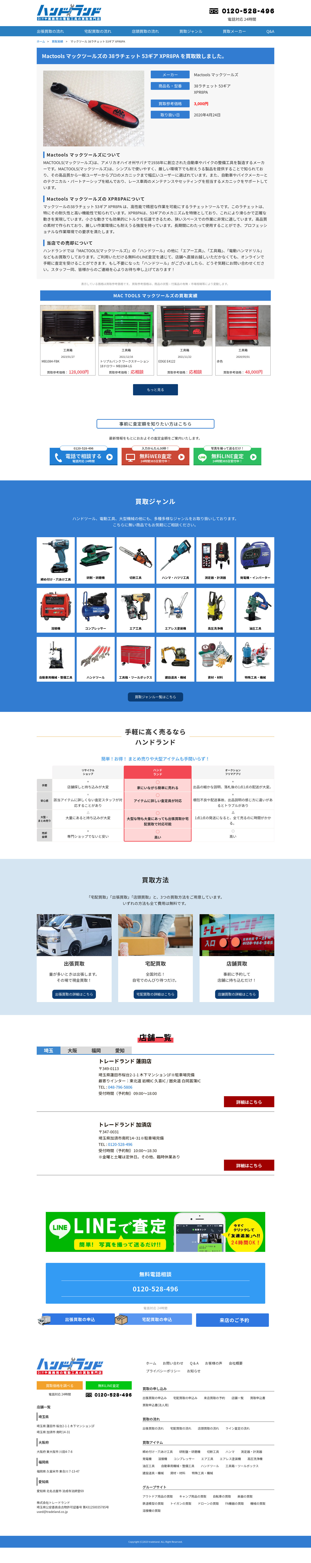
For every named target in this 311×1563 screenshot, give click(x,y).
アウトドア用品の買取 (158, 1496)
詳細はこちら (249, 1102)
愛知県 (43, 1481)
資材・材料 (177, 1473)
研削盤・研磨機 (189, 1451)
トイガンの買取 (180, 1503)
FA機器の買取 (234, 1503)
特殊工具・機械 (202, 1473)
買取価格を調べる (60, 1385)
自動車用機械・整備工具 (177, 1465)
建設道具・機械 (153, 1473)
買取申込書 (257, 1397)
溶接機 (162, 1458)
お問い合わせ (173, 1362)
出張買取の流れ (50, 31)
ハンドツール (210, 1465)
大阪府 (43, 1442)
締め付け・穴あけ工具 (158, 1451)
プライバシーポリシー (163, 1370)
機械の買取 (257, 1503)
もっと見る (155, 389)
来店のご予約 (234, 1319)
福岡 (96, 1050)
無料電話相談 (155, 1283)
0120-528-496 (120, 1144)
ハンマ (230, 1451)
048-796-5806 (120, 1087)
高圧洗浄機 (255, 1458)
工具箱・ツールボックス (242, 1465)
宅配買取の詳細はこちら (155, 994)
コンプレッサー (184, 1458)
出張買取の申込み (155, 1397)
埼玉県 (43, 1416)
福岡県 (43, 1461)
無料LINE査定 (108, 1385)
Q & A (194, 1362)
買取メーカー (234, 31)
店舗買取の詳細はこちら (237, 994)
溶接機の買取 (152, 1510)
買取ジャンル (190, 31)
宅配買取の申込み (185, 1397)
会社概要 (236, 1362)
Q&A (270, 31)
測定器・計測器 (251, 1451)
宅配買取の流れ (97, 31)
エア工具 (207, 1458)
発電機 (147, 1458)
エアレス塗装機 (230, 1458)
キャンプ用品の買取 (192, 1496)
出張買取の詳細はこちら (74, 994)
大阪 (72, 1050)
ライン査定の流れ (237, 1428)
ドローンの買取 (208, 1503)
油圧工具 (149, 1465)
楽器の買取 (245, 1496)
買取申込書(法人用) (156, 1405)
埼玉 (48, 1050)
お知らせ (194, 1370)
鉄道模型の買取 (153, 1503)
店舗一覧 (238, 1397)
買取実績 (58, 41)
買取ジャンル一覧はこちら (155, 696)
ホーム (41, 41)
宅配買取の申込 (157, 1319)
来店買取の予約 (214, 1397)
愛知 (120, 1050)
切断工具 (213, 1451)
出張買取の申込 (80, 1319)
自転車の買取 (222, 1496)
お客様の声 (213, 1362)
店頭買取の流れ (145, 31)
